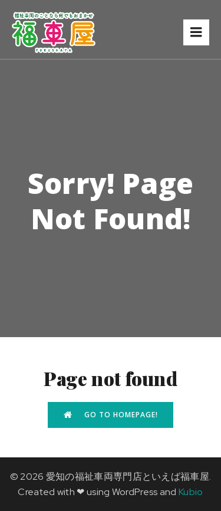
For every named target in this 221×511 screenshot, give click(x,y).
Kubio (191, 492)
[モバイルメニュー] (196, 32)
